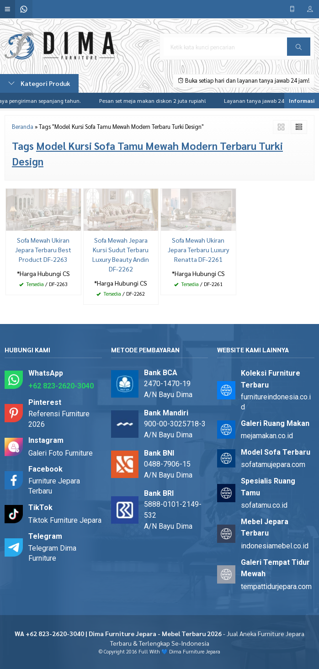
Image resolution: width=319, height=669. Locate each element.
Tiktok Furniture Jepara (64, 520)
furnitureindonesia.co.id (276, 402)
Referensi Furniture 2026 (59, 418)
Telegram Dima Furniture (52, 553)
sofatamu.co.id (264, 505)
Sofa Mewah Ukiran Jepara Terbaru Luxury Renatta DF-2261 (198, 249)
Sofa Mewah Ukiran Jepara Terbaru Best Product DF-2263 (43, 249)
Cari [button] (298, 50)
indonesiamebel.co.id (274, 546)
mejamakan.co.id (267, 435)
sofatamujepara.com (273, 464)
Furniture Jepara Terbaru (54, 486)
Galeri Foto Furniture (60, 453)
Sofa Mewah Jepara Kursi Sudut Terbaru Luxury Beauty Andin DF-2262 (120, 254)
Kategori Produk (39, 83)
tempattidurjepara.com (276, 586)
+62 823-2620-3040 (61, 386)
